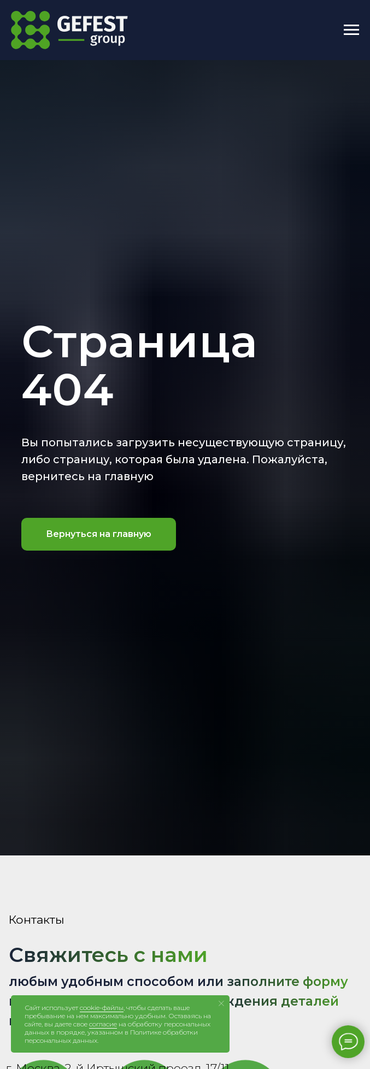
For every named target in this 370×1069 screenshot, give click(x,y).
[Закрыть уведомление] (221, 1003)
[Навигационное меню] (351, 30)
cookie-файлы (102, 1007)
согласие (103, 1024)
